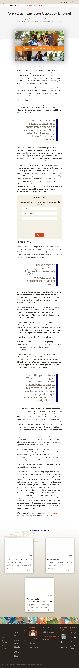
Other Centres (46, 639)
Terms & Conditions (30, 664)
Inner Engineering (50, 513)
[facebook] (3, 215)
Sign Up (39, 235)
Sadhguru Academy (16, 632)
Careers (16, 655)
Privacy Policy (39, 664)
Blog (16, 5)
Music (3, 637)
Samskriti (16, 640)
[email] (3, 225)
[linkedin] (3, 222)
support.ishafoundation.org (51, 636)
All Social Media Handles (72, 647)
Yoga (3, 645)
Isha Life (16, 643)
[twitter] (3, 218)
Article (21, 5)
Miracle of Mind (6, 631)
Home (11, 5)
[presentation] (39, 227)
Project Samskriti (16, 652)
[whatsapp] (3, 211)
